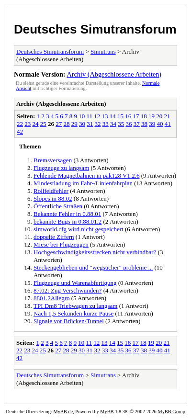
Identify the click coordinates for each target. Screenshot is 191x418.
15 (120, 116)
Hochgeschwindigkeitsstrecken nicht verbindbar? (95, 252)
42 (20, 131)
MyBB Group (171, 411)
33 (105, 123)
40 (160, 123)
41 (168, 123)
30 (82, 123)
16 (128, 116)
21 (167, 116)
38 (144, 123)
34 (113, 123)
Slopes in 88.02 (53, 198)
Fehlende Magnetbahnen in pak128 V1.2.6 (86, 175)
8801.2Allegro (51, 298)
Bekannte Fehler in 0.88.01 (67, 213)
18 (144, 116)
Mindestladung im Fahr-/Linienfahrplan (83, 183)
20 (159, 116)
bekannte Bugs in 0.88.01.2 (67, 221)
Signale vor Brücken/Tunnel (69, 321)
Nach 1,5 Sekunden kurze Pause (73, 313)
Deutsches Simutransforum (95, 29)
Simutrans (103, 51)
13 (105, 116)
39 (152, 123)
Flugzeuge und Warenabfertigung (75, 282)
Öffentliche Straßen (58, 206)
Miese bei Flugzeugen (61, 244)
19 (151, 116)
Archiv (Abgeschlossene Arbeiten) (114, 74)
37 (137, 123)
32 (98, 123)
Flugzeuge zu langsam (61, 167)
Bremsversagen (53, 160)
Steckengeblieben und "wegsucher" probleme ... (93, 267)
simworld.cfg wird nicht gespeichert (79, 229)
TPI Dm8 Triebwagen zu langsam (75, 305)
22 (20, 123)
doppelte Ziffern (54, 236)
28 (67, 123)
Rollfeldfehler (51, 190)
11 (90, 116)
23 (27, 123)
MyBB (106, 411)
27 (59, 123)
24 (36, 123)
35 (121, 123)
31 (90, 123)
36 (129, 123)
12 (97, 116)
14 (113, 116)
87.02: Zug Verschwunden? (67, 290)
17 (136, 116)
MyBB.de (63, 411)
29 (74, 123)
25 (43, 123)
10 (82, 116)
